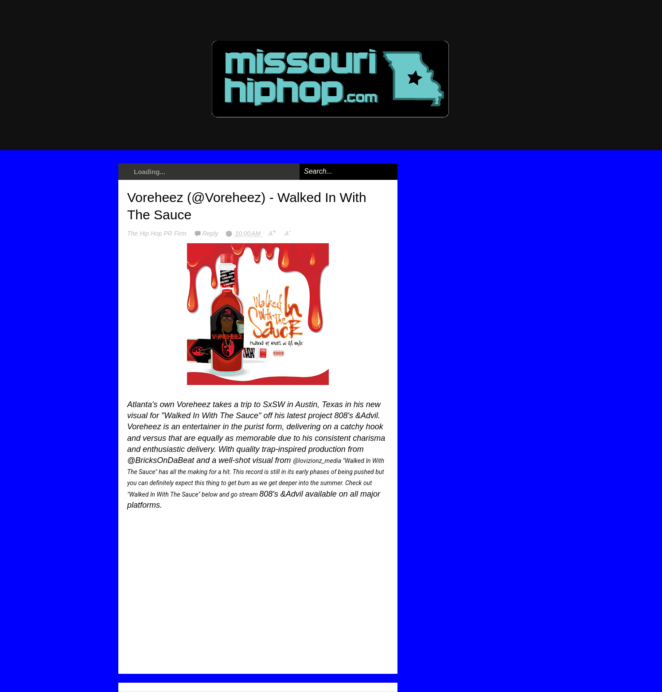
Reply (211, 233)
